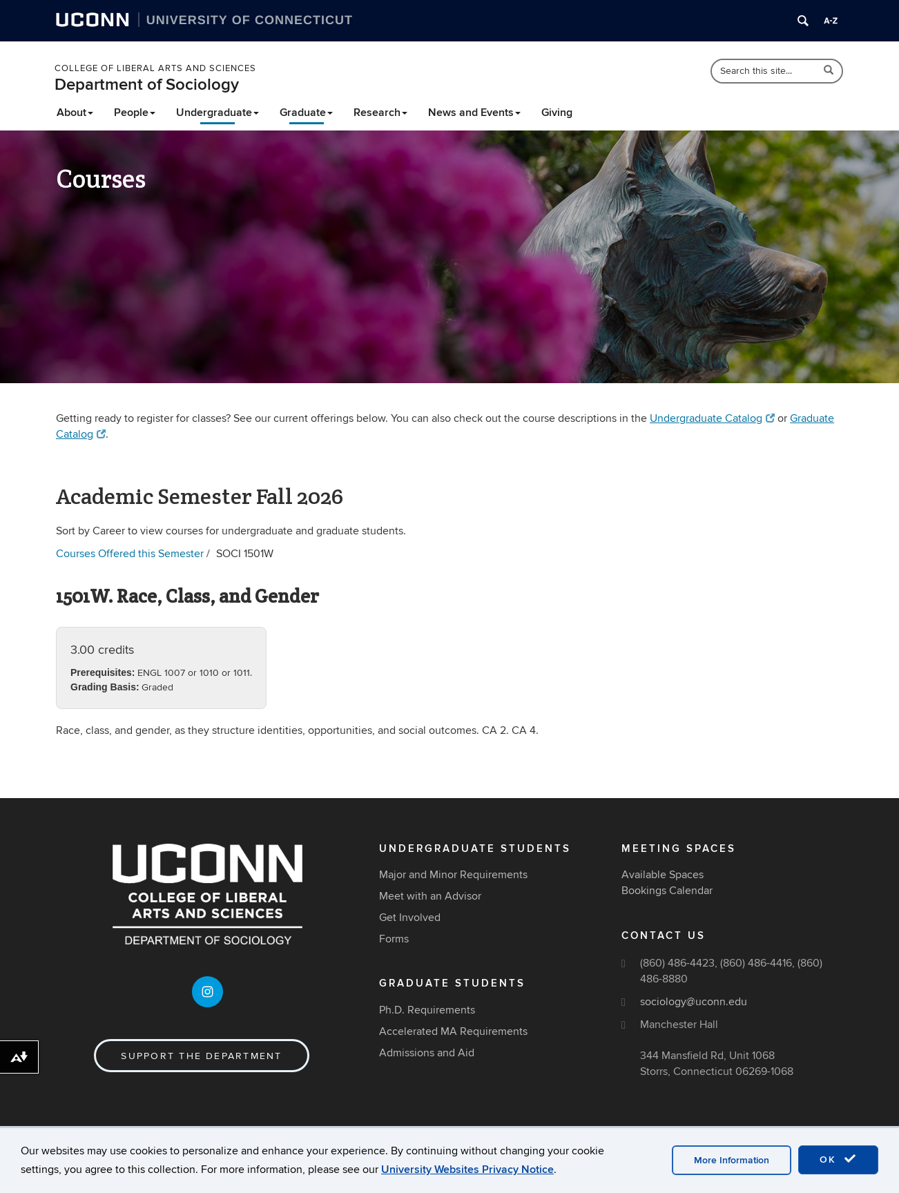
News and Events (474, 112)
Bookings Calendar (667, 891)
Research (380, 112)
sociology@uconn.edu (693, 1002)
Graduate (306, 112)
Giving (556, 112)
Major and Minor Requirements (453, 875)
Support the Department (201, 1056)
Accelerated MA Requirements (453, 1031)
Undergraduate (217, 112)
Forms (394, 939)
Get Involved (410, 917)
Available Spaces (662, 875)
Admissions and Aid (426, 1053)
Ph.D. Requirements (427, 1010)
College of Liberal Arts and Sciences (155, 68)
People (134, 112)
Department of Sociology (147, 85)
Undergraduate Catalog (712, 418)
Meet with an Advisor (430, 896)
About (75, 112)
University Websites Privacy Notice (467, 1169)
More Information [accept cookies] (731, 1160)
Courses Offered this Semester (130, 554)
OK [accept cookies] (838, 1159)
